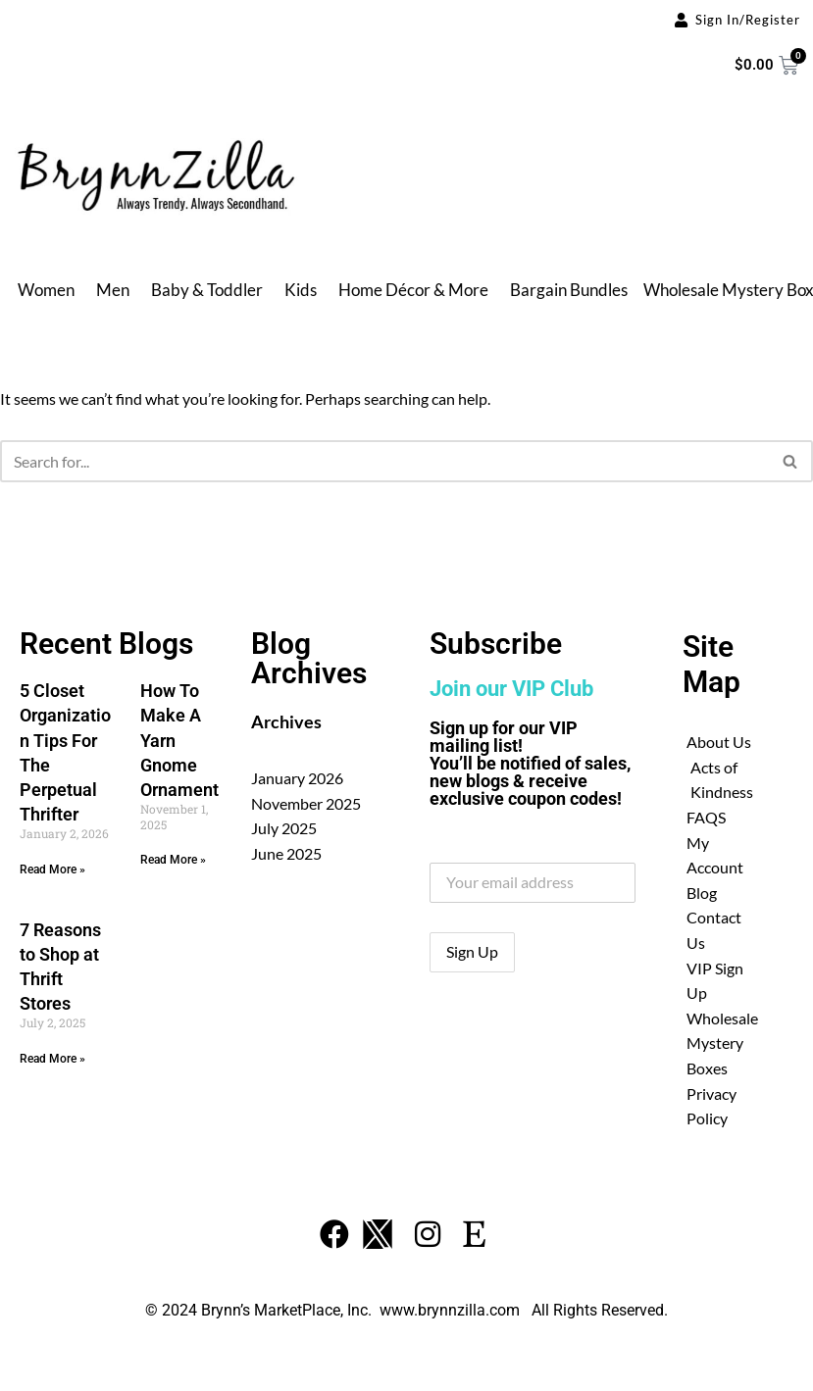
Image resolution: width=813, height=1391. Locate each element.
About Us (718, 741)
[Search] (384, 461)
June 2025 (286, 853)
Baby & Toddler (207, 289)
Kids (300, 289)
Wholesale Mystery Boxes (722, 1043)
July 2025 (284, 828)
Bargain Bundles (569, 289)
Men (112, 289)
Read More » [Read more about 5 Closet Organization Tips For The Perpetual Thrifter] (52, 869)
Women (46, 289)
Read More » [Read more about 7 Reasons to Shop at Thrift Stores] (52, 1059)
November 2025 (306, 803)
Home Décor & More (413, 289)
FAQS (706, 817)
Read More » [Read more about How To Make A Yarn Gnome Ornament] (173, 860)
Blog (701, 892)
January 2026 (297, 778)
